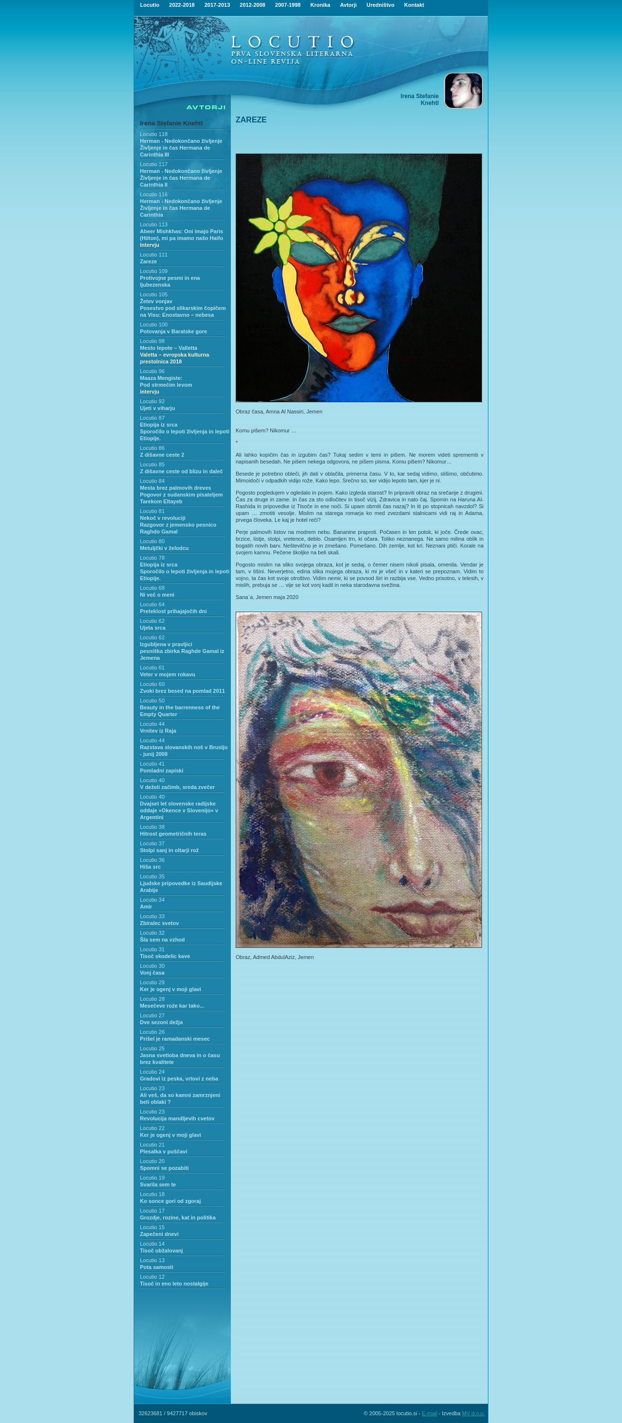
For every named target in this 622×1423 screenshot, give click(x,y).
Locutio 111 (154, 254)
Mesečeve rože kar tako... (172, 1006)
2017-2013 (217, 5)
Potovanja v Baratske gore (173, 331)
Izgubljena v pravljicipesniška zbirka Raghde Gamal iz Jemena (182, 651)
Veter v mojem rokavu (167, 674)
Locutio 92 (152, 401)
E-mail (429, 1413)
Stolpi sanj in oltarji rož (169, 850)
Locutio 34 (152, 900)
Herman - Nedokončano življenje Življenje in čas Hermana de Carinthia (181, 208)
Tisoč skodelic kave (165, 956)
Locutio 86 (152, 448)
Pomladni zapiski (161, 770)
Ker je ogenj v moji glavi (170, 989)
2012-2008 (252, 5)
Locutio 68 (152, 588)
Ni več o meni (157, 595)
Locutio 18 (152, 1194)
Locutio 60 (152, 684)
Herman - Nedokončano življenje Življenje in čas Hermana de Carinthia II (181, 178)
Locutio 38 (152, 827)
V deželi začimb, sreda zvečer (177, 787)
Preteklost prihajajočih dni (173, 611)
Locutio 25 (152, 1048)
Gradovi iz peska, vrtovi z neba (179, 1078)
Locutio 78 (152, 558)
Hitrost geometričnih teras (173, 834)
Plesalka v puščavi (163, 1151)
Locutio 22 (152, 1128)
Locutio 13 (152, 1260)
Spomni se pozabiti (164, 1168)
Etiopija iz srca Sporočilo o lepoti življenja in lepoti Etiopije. (184, 431)
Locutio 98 (152, 341)
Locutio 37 (152, 843)
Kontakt (414, 5)
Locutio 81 (152, 511)
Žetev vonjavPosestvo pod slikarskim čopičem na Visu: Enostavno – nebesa (183, 308)
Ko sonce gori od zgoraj (170, 1201)
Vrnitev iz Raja (158, 731)
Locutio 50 (152, 700)
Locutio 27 (152, 1015)
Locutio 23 (152, 1088)
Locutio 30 (152, 966)
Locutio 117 (154, 164)
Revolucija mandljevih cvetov (177, 1118)
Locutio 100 (154, 324)
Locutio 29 (152, 982)
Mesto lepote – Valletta (174, 354)
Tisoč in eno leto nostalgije (174, 1283)
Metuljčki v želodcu (164, 548)
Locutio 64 (152, 604)
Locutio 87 (152, 418)
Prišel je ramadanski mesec (175, 1039)
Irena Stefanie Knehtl (171, 123)
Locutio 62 (152, 621)
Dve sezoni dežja (161, 1022)
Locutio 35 (152, 876)
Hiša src (150, 867)
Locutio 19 (152, 1178)
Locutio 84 (152, 481)
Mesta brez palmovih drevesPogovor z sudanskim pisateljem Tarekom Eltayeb (181, 494)
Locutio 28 (152, 999)
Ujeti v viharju (157, 408)
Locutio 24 (152, 1072)
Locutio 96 (152, 371)
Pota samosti (156, 1267)
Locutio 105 (154, 294)
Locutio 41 (152, 764)
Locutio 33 (152, 916)
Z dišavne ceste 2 (162, 455)
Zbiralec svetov (159, 923)
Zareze (148, 261)
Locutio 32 (152, 933)
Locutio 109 (154, 271)
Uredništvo (380, 5)
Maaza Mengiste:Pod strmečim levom (166, 384)
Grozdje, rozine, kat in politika (178, 1217)
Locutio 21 (152, 1145)
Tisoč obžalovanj (161, 1250)
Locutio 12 (152, 1277)
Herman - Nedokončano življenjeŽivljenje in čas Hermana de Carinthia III (181, 147)
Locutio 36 (152, 860)
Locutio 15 (152, 1227)
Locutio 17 (152, 1211)
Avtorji (348, 5)
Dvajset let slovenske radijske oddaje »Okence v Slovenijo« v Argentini (179, 810)
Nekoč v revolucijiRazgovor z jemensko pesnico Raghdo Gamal (178, 524)
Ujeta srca (153, 628)
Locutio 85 (152, 464)
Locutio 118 (154, 134)
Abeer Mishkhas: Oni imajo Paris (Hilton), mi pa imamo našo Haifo (181, 238)
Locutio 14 (152, 1244)
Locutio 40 (152, 780)
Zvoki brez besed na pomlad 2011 (182, 691)
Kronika (320, 5)
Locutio (149, 5)
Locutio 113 (154, 224)
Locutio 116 (154, 194)
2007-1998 (288, 5)
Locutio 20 (152, 1161)
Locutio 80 (152, 541)
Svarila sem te (158, 1184)
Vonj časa (152, 973)
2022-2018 (182, 5)
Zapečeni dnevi (159, 1234)
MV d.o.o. (473, 1413)
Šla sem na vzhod (162, 940)
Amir (146, 906)
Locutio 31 (152, 949)
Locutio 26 (152, 1032)
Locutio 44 (152, 724)
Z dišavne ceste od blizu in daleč (181, 471)
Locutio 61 (152, 667)
